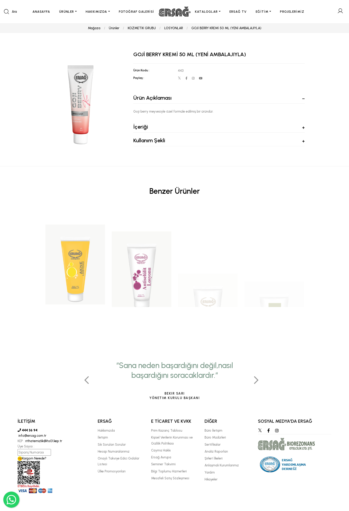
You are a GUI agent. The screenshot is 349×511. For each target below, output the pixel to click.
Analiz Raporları (216, 451)
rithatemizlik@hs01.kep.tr (43, 441)
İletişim (103, 437)
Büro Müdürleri (215, 437)
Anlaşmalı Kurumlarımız (222, 465)
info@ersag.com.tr (32, 436)
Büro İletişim (213, 431)
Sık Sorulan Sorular (112, 445)
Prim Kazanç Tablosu (166, 431)
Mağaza (94, 28)
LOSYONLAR (173, 28)
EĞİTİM (262, 12)
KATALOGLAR (206, 12)
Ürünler (114, 28)
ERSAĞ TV (238, 12)
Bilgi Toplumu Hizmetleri (169, 471)
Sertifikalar (213, 445)
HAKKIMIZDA (96, 12)
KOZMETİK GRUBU (142, 28)
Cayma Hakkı (161, 450)
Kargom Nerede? (32, 458)
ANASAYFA (41, 12)
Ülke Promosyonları (112, 471)
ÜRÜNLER (66, 12)
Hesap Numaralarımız (114, 451)
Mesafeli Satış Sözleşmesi (170, 478)
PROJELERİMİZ (292, 12)
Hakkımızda (106, 431)
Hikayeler (211, 479)
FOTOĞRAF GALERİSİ (136, 12)
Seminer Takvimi (163, 464)
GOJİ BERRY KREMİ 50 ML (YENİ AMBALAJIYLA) (226, 28)
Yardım (210, 472)
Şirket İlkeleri (214, 458)
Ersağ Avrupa (161, 457)
